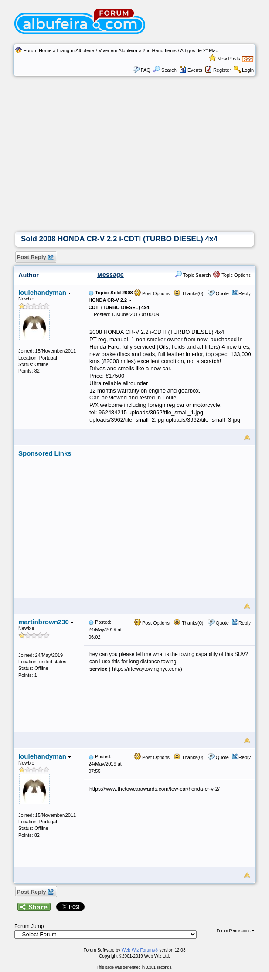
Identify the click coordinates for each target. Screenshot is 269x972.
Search (165, 70)
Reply (244, 293)
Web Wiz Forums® (140, 950)
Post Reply (34, 257)
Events (190, 70)
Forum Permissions (236, 931)
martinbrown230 (46, 622)
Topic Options (232, 275)
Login (248, 70)
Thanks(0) (188, 293)
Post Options (152, 293)
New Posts (228, 58)
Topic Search (193, 275)
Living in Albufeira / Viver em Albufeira (97, 50)
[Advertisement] (134, 166)
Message (110, 274)
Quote (222, 293)
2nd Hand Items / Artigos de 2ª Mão (180, 50)
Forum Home (37, 50)
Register (222, 70)
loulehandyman (44, 292)
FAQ (145, 70)
